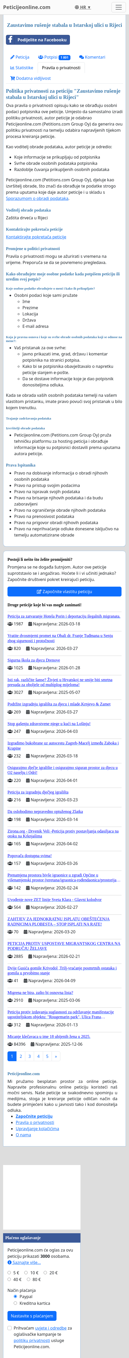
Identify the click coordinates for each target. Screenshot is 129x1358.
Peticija (19, 57)
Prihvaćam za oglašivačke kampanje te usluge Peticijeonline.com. (43, 1337)
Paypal (26, 1296)
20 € (54, 1273)
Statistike (21, 68)
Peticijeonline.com (27, 7)
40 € (17, 1279)
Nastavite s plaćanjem (32, 1316)
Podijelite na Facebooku (36, 39)
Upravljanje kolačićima (37, 1128)
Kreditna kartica (35, 1303)
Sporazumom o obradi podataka (37, 198)
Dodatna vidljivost (30, 78)
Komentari (92, 57)
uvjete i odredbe (51, 1328)
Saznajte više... (24, 1262)
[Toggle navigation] (118, 7)
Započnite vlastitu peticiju (64, 591)
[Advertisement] (41, 1197)
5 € (16, 1273)
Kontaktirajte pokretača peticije (36, 237)
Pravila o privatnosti (61, 68)
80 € (37, 1279)
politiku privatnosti (32, 1340)
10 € (34, 1273)
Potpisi (54, 57)
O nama (23, 1135)
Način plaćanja (21, 1290)
